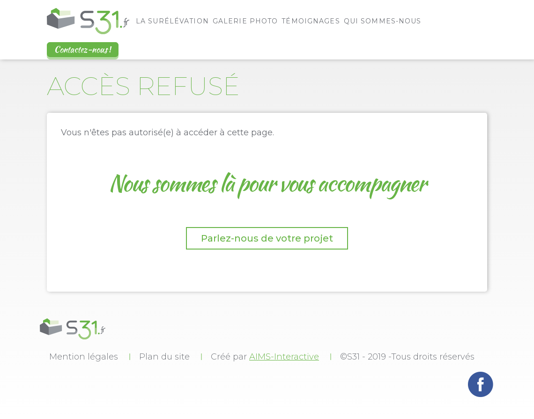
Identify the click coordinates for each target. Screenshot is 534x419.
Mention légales (83, 357)
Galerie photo (245, 21)
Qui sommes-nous (383, 21)
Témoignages (311, 21)
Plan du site (164, 357)
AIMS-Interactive (284, 357)
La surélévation (172, 21)
